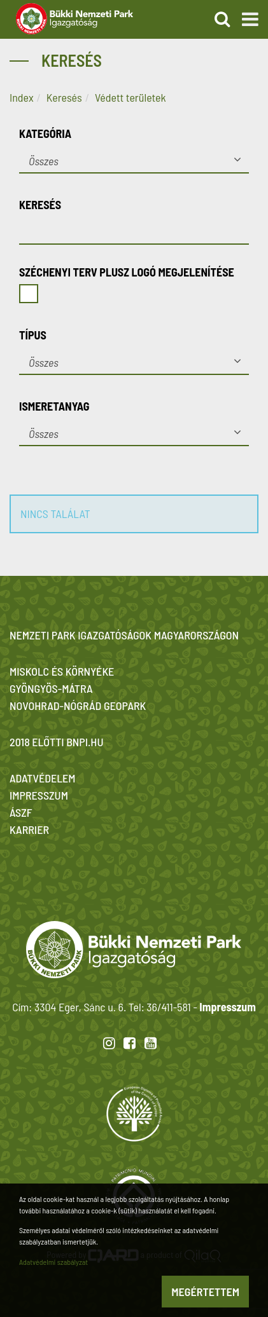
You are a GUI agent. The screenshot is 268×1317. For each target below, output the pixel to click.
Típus (32, 335)
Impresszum (227, 1007)
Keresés (64, 97)
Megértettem (205, 1292)
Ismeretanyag (54, 406)
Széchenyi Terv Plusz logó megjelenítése (126, 272)
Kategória (45, 133)
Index (22, 97)
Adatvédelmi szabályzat (53, 1261)
